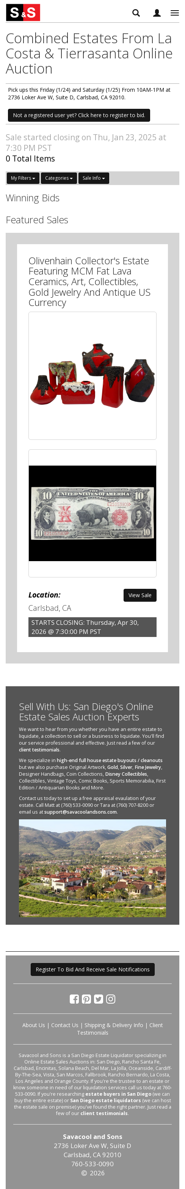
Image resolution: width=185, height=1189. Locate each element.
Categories (59, 178)
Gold (112, 767)
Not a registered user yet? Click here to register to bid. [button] (79, 115)
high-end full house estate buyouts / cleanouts (110, 760)
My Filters (23, 178)
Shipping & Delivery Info (114, 1025)
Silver (126, 767)
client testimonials (39, 750)
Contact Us (64, 1025)
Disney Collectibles (126, 774)
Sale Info (94, 178)
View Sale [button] (140, 595)
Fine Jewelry (148, 767)
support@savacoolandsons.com (80, 812)
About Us (33, 1025)
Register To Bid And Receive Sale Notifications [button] (93, 969)
